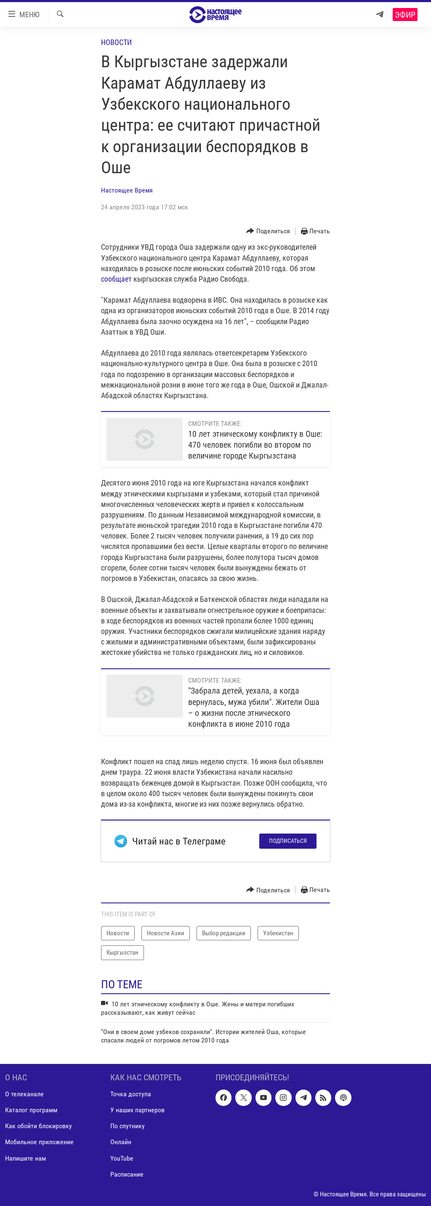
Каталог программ (31, 1110)
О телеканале (24, 1094)
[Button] (268, 231)
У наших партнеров (137, 1110)
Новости (116, 42)
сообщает (116, 278)
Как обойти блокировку (38, 1126)
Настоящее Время (127, 190)
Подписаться (288, 840)
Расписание (127, 1174)
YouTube (121, 1158)
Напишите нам (25, 1158)
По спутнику (127, 1126)
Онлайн (120, 1142)
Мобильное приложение (39, 1142)
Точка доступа (130, 1094)
